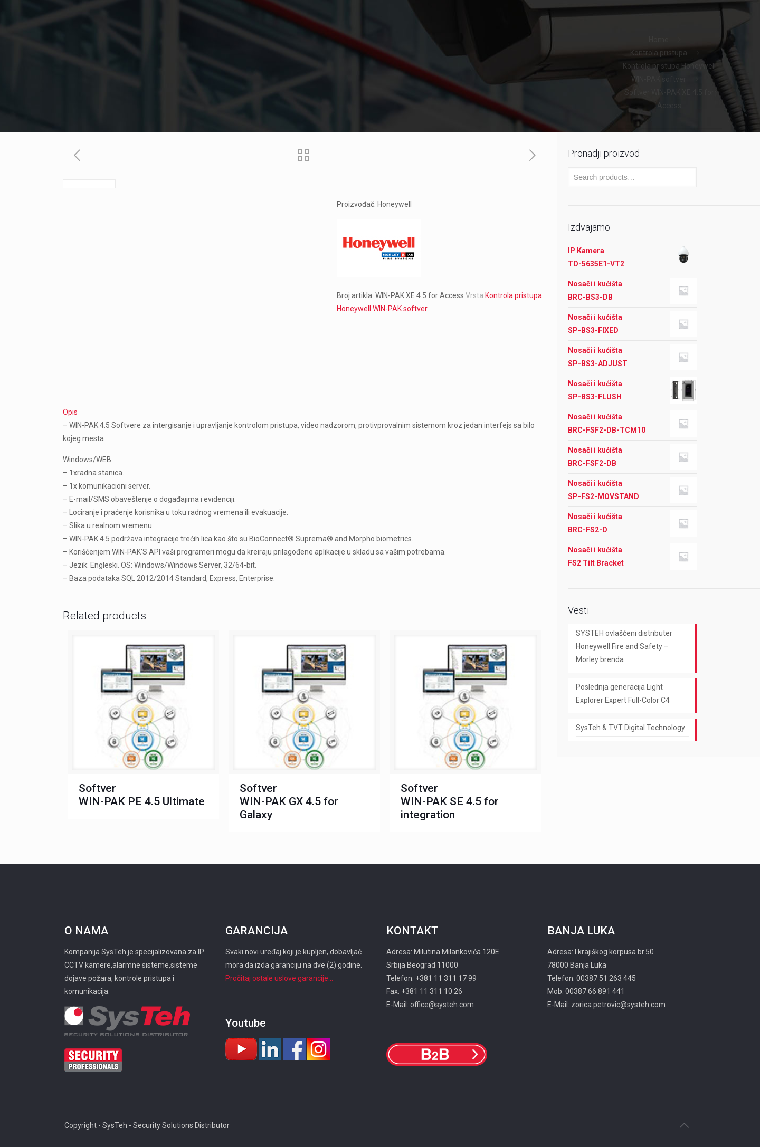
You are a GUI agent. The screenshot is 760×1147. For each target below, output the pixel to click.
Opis (70, 412)
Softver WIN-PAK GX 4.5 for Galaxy (289, 801)
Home (659, 39)
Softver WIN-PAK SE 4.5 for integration (450, 801)
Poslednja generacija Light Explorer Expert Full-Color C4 (623, 693)
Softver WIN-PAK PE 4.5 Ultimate (142, 795)
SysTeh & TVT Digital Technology (630, 727)
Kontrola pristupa (658, 53)
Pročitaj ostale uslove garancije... (279, 978)
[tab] (304, 412)
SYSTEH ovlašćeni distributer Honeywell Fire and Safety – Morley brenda (624, 646)
